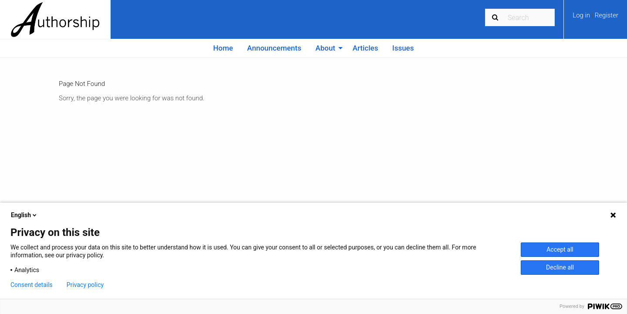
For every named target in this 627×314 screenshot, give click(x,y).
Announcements (274, 48)
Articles (365, 48)
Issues (403, 48)
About (325, 48)
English (24, 215)
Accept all (559, 249)
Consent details (31, 284)
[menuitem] (595, 18)
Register (606, 15)
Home (223, 48)
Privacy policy (85, 284)
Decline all (560, 267)
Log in (582, 15)
